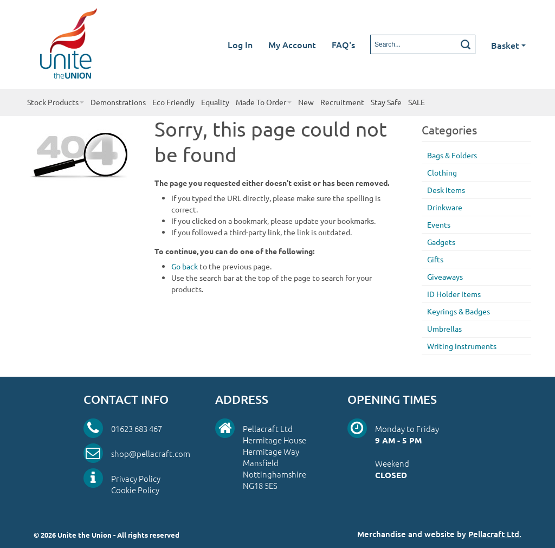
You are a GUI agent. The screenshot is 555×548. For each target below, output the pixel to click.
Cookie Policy (135, 489)
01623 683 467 (136, 428)
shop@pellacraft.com (150, 453)
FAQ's (343, 44)
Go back (184, 266)
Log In (240, 44)
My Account (292, 44)
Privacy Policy (135, 478)
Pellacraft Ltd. (494, 533)
